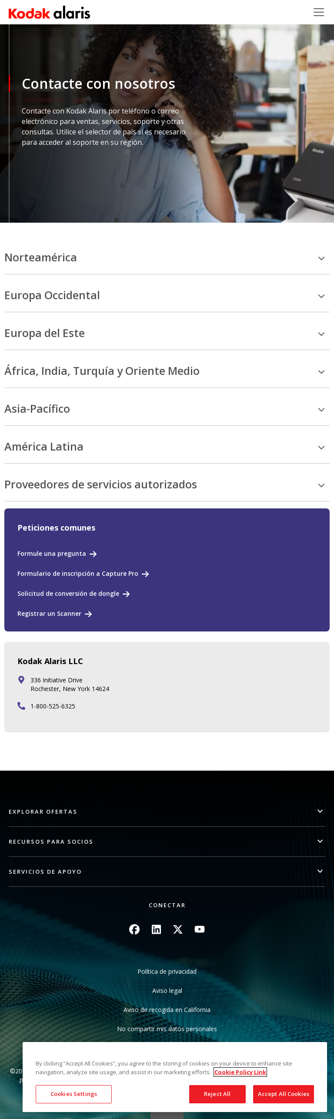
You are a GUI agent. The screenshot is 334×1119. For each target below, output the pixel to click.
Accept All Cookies (283, 1094)
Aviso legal (167, 990)
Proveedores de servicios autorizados (100, 484)
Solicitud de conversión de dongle (68, 593)
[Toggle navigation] (318, 12)
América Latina (44, 447)
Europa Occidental (52, 295)
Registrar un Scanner (49, 613)
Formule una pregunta (51, 553)
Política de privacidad (167, 971)
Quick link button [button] (167, 1113)
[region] (175, 1077)
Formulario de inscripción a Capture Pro (77, 573)
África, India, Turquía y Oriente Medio (102, 371)
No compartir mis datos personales (167, 1029)
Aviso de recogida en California (167, 1009)
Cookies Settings (73, 1094)
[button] (167, 812)
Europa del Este (44, 333)
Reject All (217, 1094)
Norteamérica (40, 257)
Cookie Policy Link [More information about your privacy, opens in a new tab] (240, 1072)
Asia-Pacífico (37, 409)
